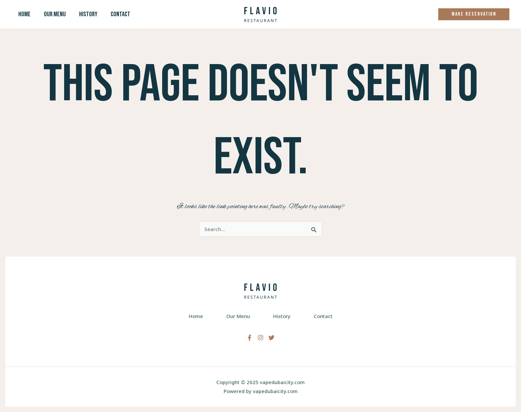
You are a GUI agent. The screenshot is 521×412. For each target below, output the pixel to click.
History (88, 14)
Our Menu (55, 14)
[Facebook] (250, 338)
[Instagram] (260, 338)
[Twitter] (271, 338)
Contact (120, 14)
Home (24, 14)
